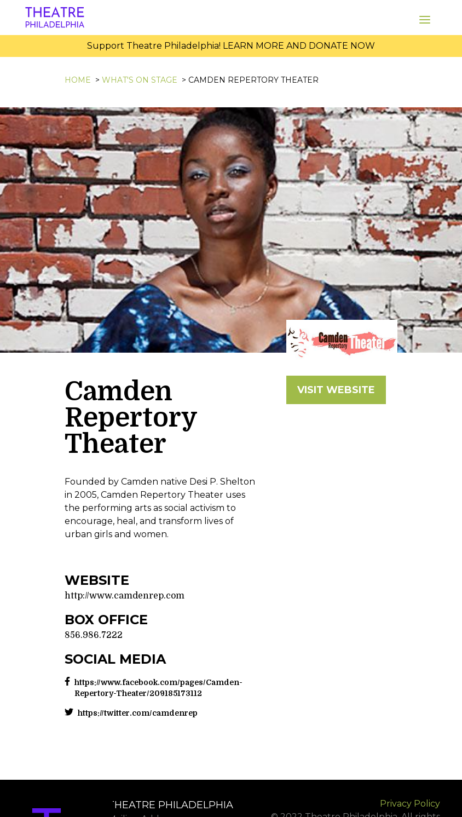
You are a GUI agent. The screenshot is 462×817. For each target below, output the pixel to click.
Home (78, 80)
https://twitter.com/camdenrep (138, 713)
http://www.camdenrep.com (124, 596)
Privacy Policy (410, 803)
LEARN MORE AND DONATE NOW (299, 46)
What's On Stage (139, 80)
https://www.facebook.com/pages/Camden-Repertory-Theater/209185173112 (158, 688)
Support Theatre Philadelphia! (154, 46)
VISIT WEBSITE (336, 390)
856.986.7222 (94, 635)
